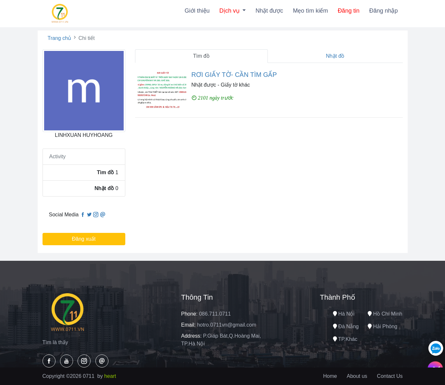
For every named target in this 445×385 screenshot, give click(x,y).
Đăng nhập (383, 10)
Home (330, 376)
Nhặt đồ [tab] (335, 56)
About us (357, 376)
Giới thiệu (197, 10)
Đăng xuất (83, 239)
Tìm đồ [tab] (201, 56)
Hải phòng (382, 326)
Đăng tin (348, 10)
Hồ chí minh (385, 314)
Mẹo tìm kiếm (310, 10)
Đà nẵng (346, 326)
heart (110, 376)
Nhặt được (269, 10)
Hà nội (343, 314)
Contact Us (389, 376)
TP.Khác (345, 339)
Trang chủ (59, 38)
